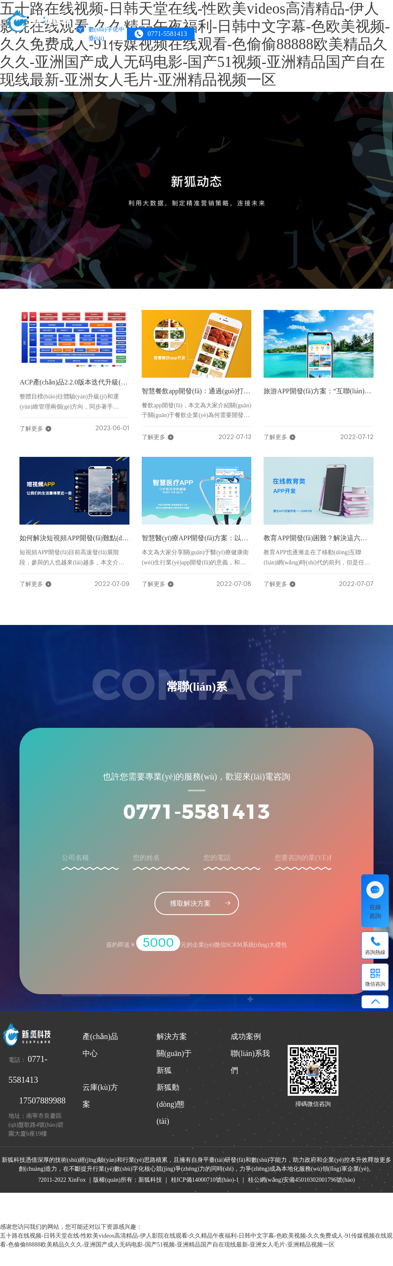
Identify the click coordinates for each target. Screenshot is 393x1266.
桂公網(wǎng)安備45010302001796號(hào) (301, 1180)
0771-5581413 (196, 813)
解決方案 (183, 16)
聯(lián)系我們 (314, 16)
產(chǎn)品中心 (139, 16)
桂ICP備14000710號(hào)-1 (205, 1180)
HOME (97, 16)
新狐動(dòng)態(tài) (170, 1104)
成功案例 (219, 16)
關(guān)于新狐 (263, 16)
